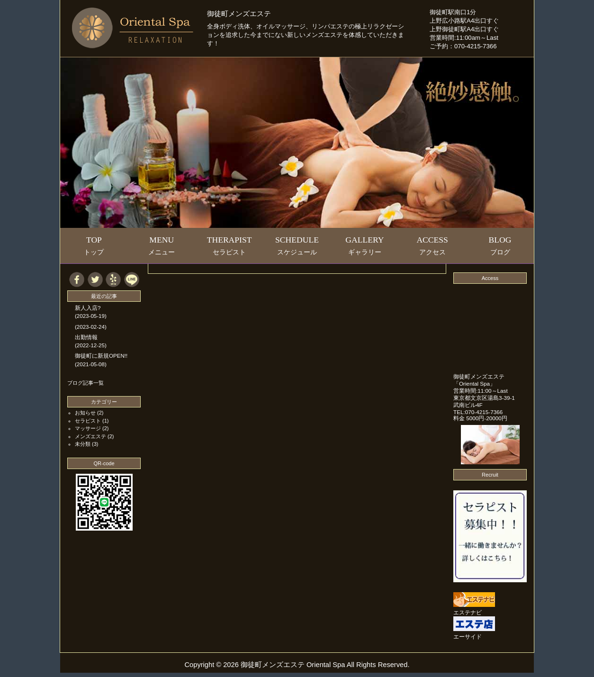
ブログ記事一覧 (85, 383)
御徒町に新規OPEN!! (101, 356)
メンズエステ (90, 436)
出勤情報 (86, 337)
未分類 (82, 444)
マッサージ (88, 428)
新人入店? (87, 308)
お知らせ (85, 412)
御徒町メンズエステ (239, 14)
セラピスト (88, 421)
